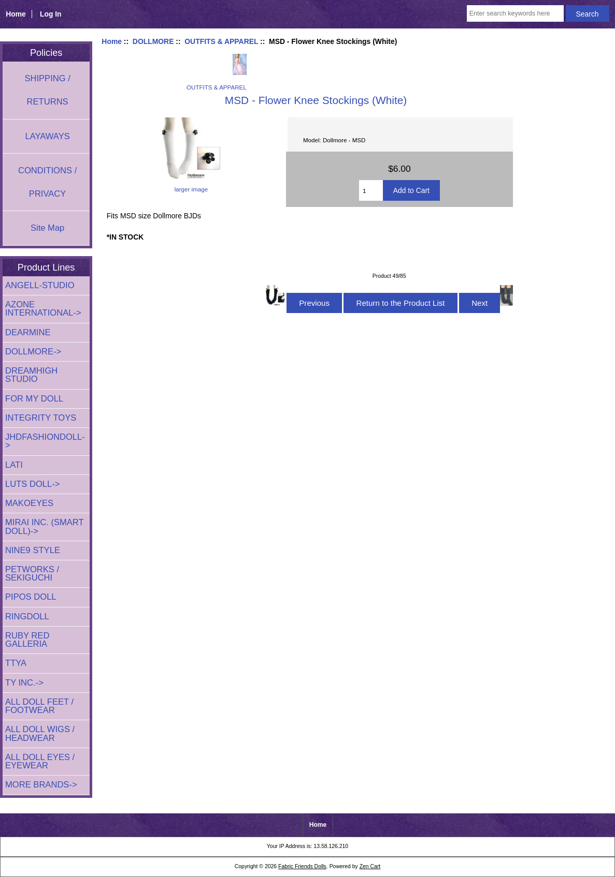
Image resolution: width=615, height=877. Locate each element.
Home (16, 14)
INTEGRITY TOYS (40, 418)
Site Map (47, 228)
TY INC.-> (24, 683)
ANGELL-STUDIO (40, 285)
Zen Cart (370, 866)
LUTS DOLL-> (32, 484)
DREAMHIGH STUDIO (31, 375)
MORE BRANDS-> (41, 785)
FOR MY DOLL (34, 399)
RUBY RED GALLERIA (27, 640)
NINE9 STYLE (32, 550)
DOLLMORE (153, 41)
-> (33, 351)
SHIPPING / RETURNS (47, 90)
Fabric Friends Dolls (302, 866)
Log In (51, 14)
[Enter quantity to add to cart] (371, 190)
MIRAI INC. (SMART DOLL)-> (44, 526)
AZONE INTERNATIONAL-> (43, 309)
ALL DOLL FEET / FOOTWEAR (39, 706)
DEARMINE (28, 332)
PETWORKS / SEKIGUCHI (32, 573)
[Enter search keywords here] (515, 13)
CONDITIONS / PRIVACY (47, 182)
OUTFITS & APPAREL (221, 41)
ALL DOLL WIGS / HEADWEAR (40, 733)
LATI (14, 465)
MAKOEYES (29, 503)
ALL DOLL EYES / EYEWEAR (40, 761)
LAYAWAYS (47, 136)
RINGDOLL (27, 616)
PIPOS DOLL (30, 597)
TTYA (15, 663)
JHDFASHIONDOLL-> (45, 441)
